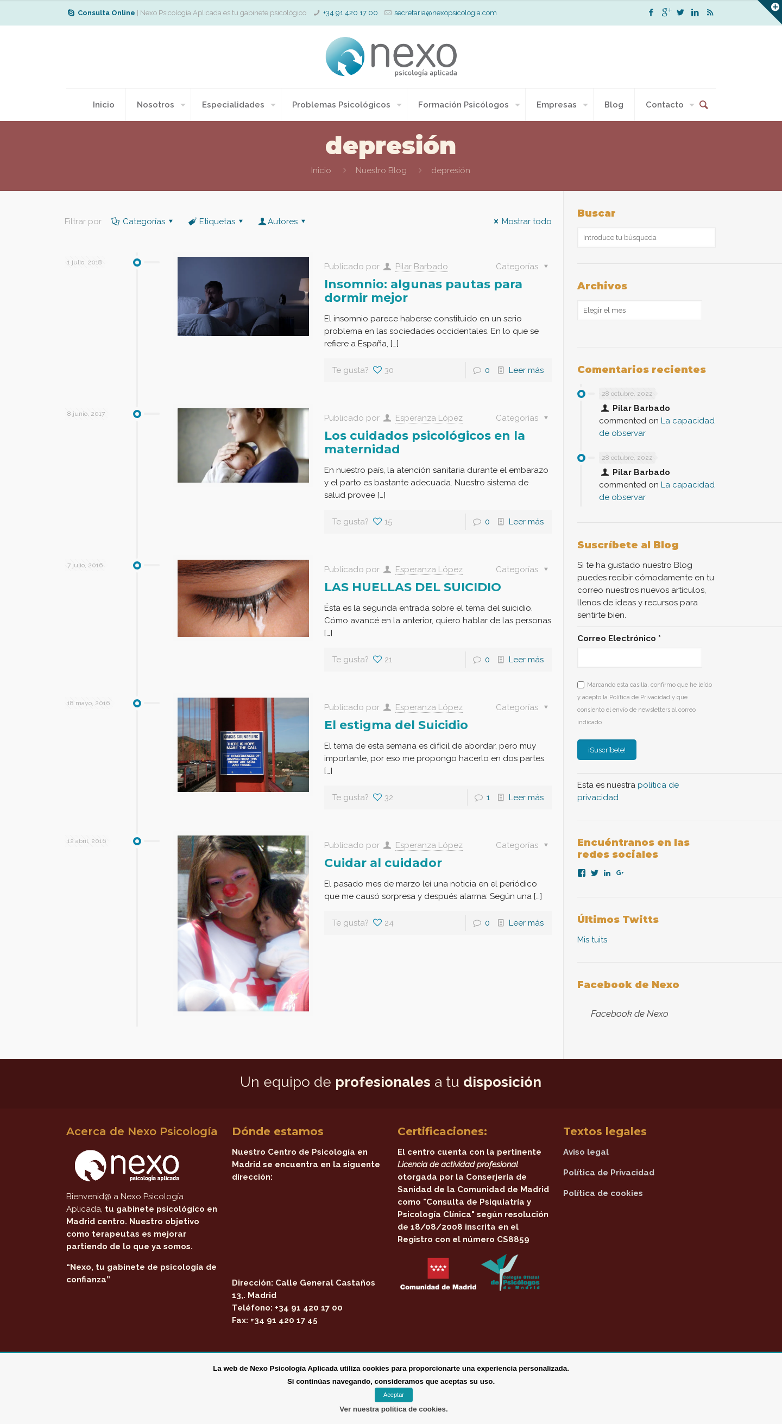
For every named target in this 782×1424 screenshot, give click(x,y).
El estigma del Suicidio (396, 725)
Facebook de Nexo (628, 985)
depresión (450, 170)
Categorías (143, 221)
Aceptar (393, 1394)
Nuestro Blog (381, 170)
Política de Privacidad (608, 1173)
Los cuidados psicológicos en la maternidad (424, 442)
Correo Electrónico (619, 638)
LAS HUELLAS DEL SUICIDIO (412, 587)
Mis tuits (592, 940)
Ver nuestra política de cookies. (393, 1409)
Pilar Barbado (421, 266)
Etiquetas (216, 221)
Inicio (321, 170)
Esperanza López (429, 418)
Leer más (526, 370)
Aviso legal (586, 1152)
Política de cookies (603, 1193)
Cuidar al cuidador (383, 863)
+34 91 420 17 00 (350, 13)
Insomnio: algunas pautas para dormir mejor (423, 291)
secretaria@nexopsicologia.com (445, 13)
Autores (282, 221)
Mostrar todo (521, 221)
